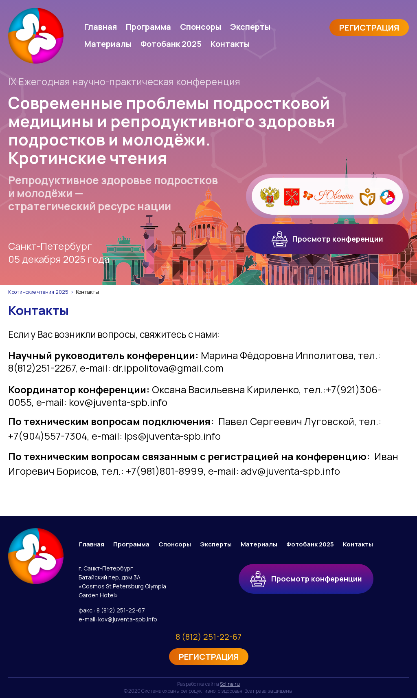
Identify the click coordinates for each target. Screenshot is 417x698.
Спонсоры (200, 26)
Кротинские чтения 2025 (38, 291)
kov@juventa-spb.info (127, 619)
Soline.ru (230, 683)
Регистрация (369, 27)
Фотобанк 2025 (171, 43)
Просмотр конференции (328, 239)
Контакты (230, 43)
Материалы (108, 43)
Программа (148, 26)
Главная (100, 26)
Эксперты (250, 26)
